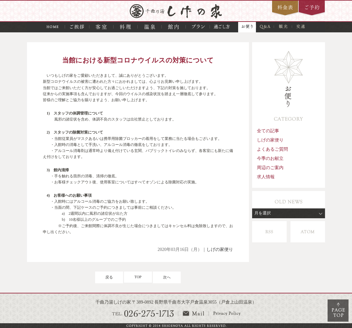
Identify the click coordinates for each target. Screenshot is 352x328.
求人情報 (266, 176)
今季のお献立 (270, 158)
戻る (109, 277)
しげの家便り (219, 249)
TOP (137, 277)
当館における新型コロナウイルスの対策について (138, 60)
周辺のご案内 (270, 167)
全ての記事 (268, 130)
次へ (167, 277)
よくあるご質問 (272, 149)
